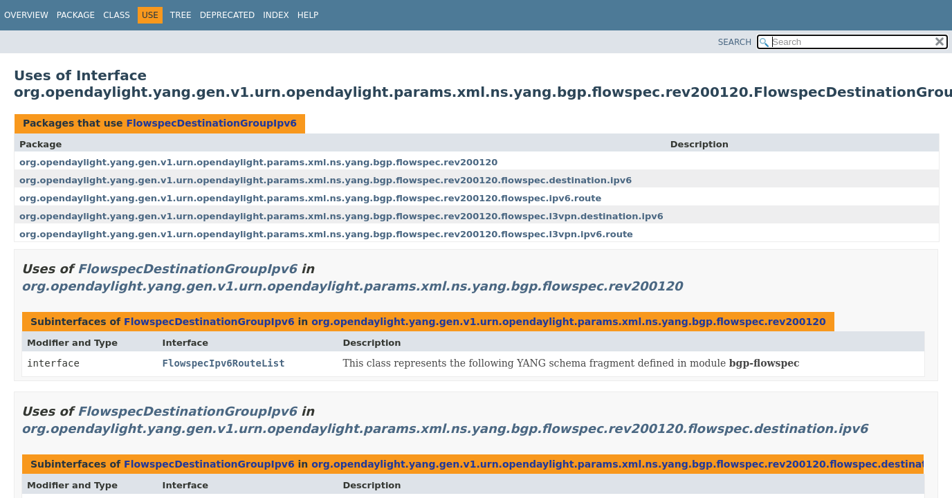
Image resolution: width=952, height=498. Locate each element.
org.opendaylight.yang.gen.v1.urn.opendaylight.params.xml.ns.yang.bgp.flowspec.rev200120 (258, 162)
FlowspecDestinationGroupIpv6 (211, 123)
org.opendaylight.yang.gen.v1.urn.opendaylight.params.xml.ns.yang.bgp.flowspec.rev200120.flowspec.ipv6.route (310, 198)
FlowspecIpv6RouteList (224, 363)
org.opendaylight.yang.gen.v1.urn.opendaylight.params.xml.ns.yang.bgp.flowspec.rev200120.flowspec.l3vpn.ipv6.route (326, 234)
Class (116, 15)
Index (276, 15)
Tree (181, 15)
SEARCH (735, 42)
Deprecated (227, 15)
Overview (26, 15)
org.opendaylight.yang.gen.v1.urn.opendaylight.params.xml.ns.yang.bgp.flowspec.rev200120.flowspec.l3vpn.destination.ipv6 (341, 216)
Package (76, 15)
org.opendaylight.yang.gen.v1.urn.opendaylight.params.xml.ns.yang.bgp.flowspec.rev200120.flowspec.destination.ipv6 (325, 180)
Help (308, 15)
